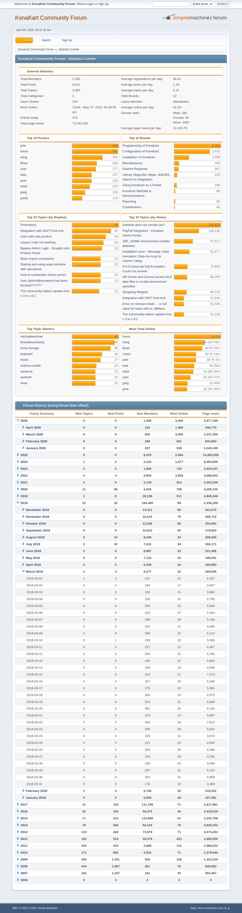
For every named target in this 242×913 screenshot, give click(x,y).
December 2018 (37, 510)
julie (23, 145)
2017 (24, 804)
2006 (24, 880)
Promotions (28, 225)
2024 (24, 462)
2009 (24, 859)
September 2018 (38, 530)
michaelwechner (31, 336)
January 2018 (36, 797)
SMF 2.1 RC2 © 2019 (24, 908)
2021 (24, 482)
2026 (24, 420)
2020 (24, 489)
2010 (24, 852)
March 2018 (34, 571)
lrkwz (23, 383)
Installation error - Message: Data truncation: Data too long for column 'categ (145, 256)
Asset (24, 359)
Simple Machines (47, 908)
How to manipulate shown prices (43, 275)
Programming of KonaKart (140, 145)
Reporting (129, 201)
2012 (24, 839)
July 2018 (33, 544)
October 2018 (36, 523)
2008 (24, 866)
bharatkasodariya (32, 342)
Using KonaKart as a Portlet (141, 185)
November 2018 (37, 516)
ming (23, 157)
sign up (103, 4)
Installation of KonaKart (138, 157)
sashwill (25, 377)
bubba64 (26, 354)
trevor (24, 151)
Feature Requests (134, 169)
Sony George (29, 348)
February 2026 (36, 441)
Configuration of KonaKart (140, 151)
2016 (24, 811)
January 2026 (36, 448)
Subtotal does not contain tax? (143, 225)
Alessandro (181, 101)
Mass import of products (37, 258)
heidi (23, 186)
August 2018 (35, 537)
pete (23, 180)
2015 (24, 818)
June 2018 (33, 551)
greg (23, 192)
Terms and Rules (207, 908)
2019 (24, 496)
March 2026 (34, 434)
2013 (24, 832)
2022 (24, 475)
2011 (24, 845)
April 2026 (33, 427)
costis (126, 354)
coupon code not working (37, 242)
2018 (24, 503)
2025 (24, 455)
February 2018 (36, 791)
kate (23, 174)
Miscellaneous (132, 163)
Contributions (131, 207)
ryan (23, 169)
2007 (24, 873)
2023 (24, 468)
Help (192, 908)
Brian (24, 163)
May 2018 (33, 558)
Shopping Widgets (135, 292)
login (90, 4)
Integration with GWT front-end (41, 231)
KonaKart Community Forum (51, 17)
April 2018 (33, 564)
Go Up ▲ (224, 908)
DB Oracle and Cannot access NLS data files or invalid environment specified (147, 281)
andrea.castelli (30, 365)
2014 (24, 825)
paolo (24, 198)
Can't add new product (36, 236)
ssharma (26, 371)
